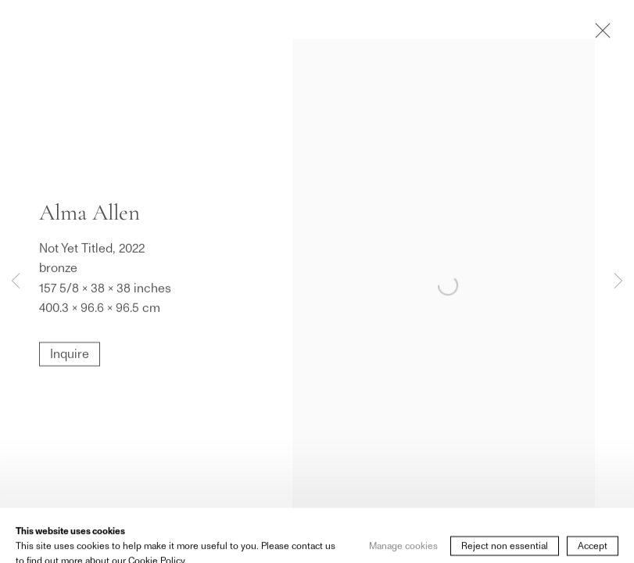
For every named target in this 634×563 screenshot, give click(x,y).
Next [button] (618, 281)
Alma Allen (89, 212)
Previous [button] (15, 281)
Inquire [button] (69, 354)
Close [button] (599, 35)
